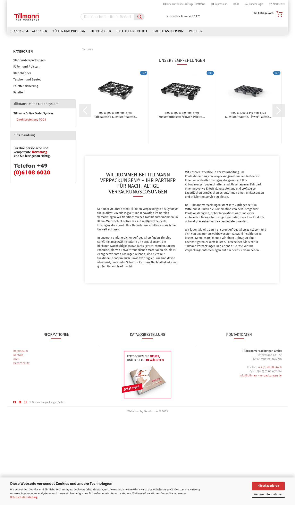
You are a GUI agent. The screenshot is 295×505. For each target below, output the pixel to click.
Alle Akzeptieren (268, 486)
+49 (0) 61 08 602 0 (270, 449)
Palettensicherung (168, 31)
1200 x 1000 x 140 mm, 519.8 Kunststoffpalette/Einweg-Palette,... (248, 196)
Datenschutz (21, 445)
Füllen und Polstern (69, 31)
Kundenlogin (254, 4)
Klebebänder (101, 31)
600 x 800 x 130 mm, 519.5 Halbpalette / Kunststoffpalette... (115, 196)
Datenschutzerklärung (23, 497)
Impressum (219, 4)
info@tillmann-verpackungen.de (260, 457)
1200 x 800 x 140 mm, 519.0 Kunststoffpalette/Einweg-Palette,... (182, 196)
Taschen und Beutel (132, 31)
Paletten (195, 31)
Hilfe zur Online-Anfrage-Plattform (184, 4)
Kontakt (18, 437)
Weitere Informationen (268, 494)
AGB (15, 441)
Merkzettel (277, 4)
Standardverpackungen (29, 31)
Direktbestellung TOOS (31, 202)
